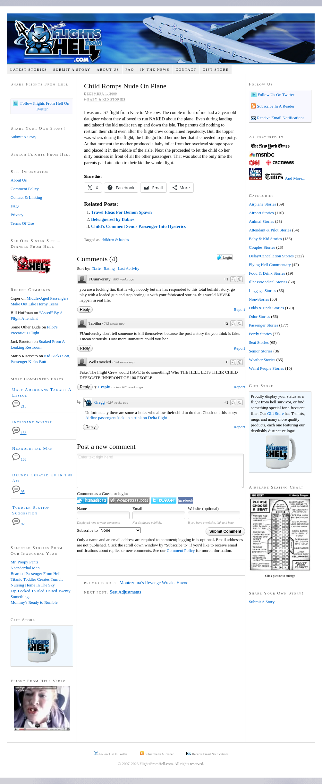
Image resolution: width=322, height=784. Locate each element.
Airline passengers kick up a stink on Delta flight (126, 417)
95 (18, 492)
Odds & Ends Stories (266, 307)
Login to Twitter (163, 500)
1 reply (104, 386)
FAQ (129, 69)
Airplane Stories (262, 204)
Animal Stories (261, 221)
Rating (109, 268)
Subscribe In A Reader (275, 106)
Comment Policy (181, 550)
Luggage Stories (262, 290)
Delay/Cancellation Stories (271, 256)
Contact (186, 69)
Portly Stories (260, 333)
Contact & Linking (26, 197)
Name (82, 508)
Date (96, 268)
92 (18, 524)
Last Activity (129, 268)
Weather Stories (262, 359)
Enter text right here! (160, 471)
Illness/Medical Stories (268, 281)
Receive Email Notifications (280, 117)
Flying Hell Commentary (270, 264)
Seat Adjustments (125, 592)
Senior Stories (260, 351)
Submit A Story (72, 69)
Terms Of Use (22, 223)
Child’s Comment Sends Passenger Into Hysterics (138, 226)
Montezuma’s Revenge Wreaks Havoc (154, 582)
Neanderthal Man (32, 448)
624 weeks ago (124, 362)
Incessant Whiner (32, 421)
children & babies (115, 240)
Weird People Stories (266, 368)
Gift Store (216, 69)
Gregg (99, 402)
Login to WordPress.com (129, 500)
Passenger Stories (263, 325)
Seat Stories (259, 342)
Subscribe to (109, 530)
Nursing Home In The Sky (33, 585)
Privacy (17, 214)
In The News (154, 69)
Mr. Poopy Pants (24, 562)
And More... (295, 178)
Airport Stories (261, 212)
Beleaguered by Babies (112, 219)
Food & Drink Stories (267, 273)
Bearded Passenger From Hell (36, 573)
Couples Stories (262, 247)
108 (19, 459)
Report (239, 309)
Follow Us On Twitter (275, 94)
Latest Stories (28, 69)
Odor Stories (259, 316)
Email (137, 508)
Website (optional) (203, 508)
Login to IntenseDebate (92, 500)
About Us (108, 69)
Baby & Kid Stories (106, 99)
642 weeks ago (114, 323)
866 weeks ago (123, 279)
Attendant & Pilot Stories (270, 230)
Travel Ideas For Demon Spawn (121, 212)
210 (19, 406)
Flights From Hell (161, 38)
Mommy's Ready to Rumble (34, 602)
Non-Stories (259, 299)
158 (19, 433)
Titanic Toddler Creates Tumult (37, 579)
